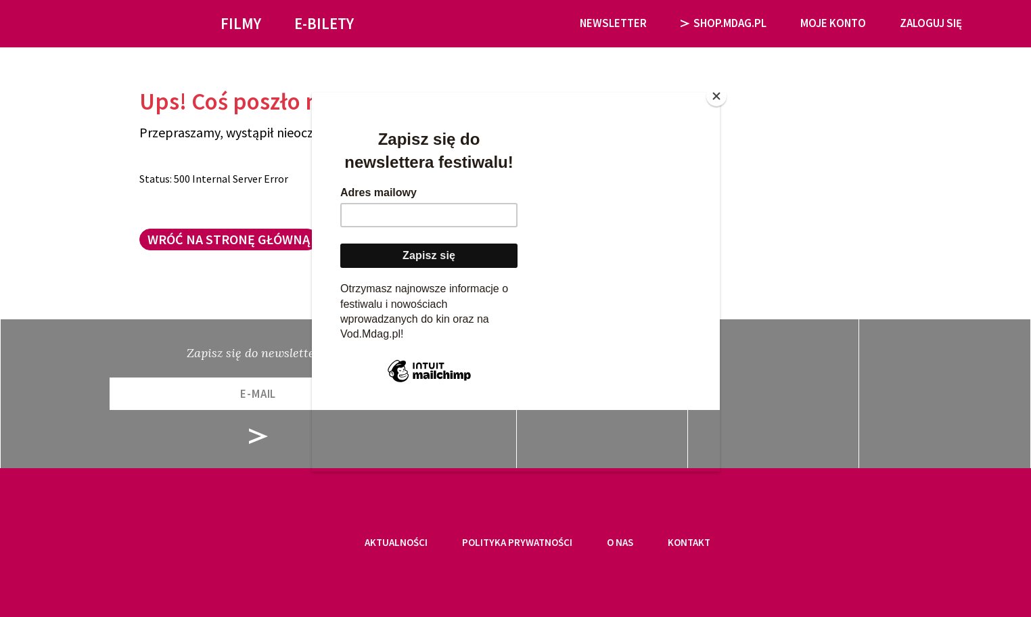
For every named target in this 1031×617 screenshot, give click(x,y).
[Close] (716, 96)
